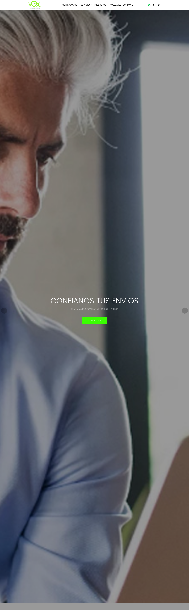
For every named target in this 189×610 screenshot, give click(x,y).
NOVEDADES (115, 5)
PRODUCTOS (100, 5)
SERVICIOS (85, 5)
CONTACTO (128, 5)
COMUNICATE (94, 320)
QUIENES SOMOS (69, 5)
